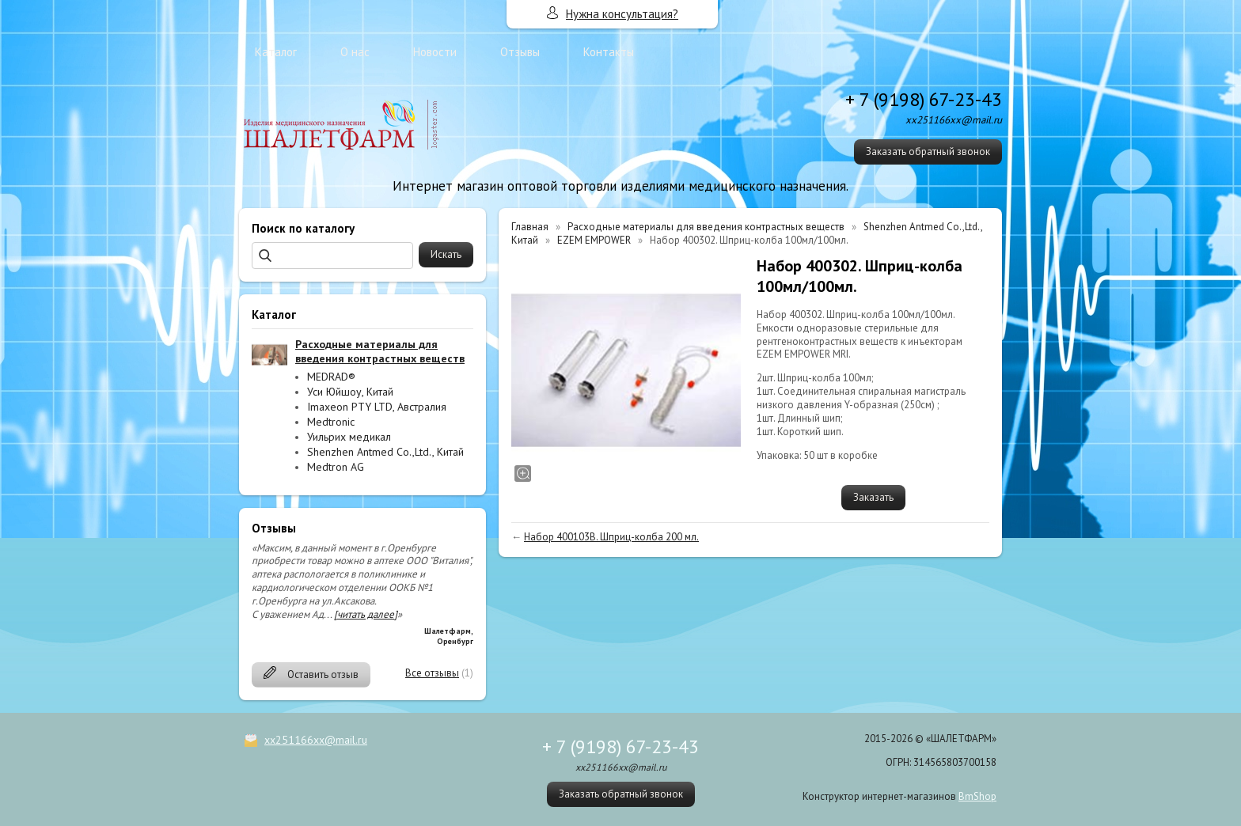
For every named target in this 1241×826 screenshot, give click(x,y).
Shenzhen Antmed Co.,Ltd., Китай (385, 452)
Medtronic (331, 422)
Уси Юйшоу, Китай (350, 392)
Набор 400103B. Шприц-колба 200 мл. (611, 537)
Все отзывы (432, 673)
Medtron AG (335, 467)
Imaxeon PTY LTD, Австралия (376, 407)
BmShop (977, 796)
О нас (355, 51)
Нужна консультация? (622, 13)
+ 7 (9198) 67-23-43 (923, 99)
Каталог (276, 51)
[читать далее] (365, 614)
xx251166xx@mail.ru (315, 740)
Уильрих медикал (349, 437)
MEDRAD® (331, 376)
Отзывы (520, 51)
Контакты (608, 51)
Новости (435, 51)
